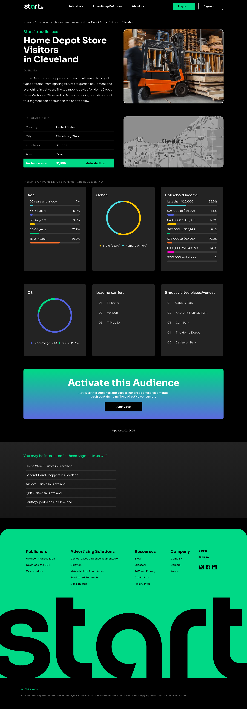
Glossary (140, 565)
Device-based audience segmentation (94, 558)
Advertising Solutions (107, 6)
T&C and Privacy (145, 571)
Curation (76, 565)
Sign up (208, 6)
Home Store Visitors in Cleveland (49, 466)
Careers (176, 565)
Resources (145, 551)
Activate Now (95, 163)
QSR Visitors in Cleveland (44, 493)
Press (174, 571)
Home (27, 22)
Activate (123, 407)
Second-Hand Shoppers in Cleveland (52, 475)
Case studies (34, 571)
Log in (182, 6)
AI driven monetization (40, 558)
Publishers (76, 6)
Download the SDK (38, 565)
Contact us (142, 577)
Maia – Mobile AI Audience (87, 571)
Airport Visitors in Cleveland (46, 484)
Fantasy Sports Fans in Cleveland (49, 502)
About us (138, 6)
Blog (138, 558)
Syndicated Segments (84, 577)
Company (179, 551)
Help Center (142, 584)
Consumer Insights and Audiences (57, 22)
